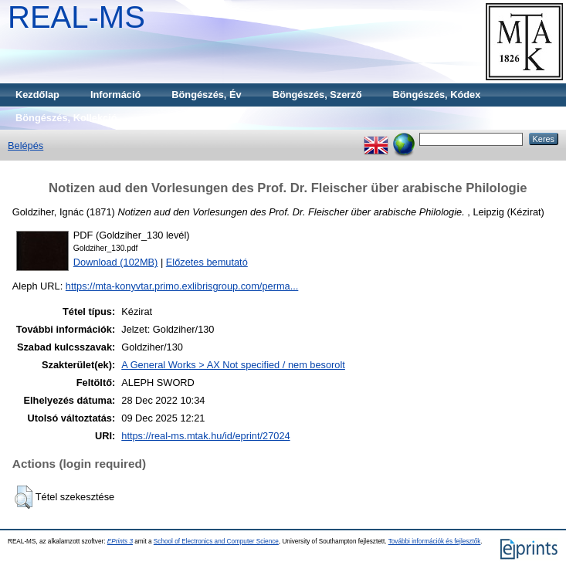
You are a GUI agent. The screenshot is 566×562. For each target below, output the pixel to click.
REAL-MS (76, 17)
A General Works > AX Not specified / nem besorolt (233, 365)
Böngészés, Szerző (317, 94)
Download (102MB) (115, 262)
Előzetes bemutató (207, 262)
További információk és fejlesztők (434, 541)
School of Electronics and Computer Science (216, 541)
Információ (115, 94)
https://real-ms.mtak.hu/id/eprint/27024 (205, 436)
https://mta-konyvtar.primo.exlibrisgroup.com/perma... (182, 286)
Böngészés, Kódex (437, 94)
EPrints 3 (120, 541)
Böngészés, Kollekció (66, 118)
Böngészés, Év (206, 94)
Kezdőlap (37, 94)
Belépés (25, 145)
